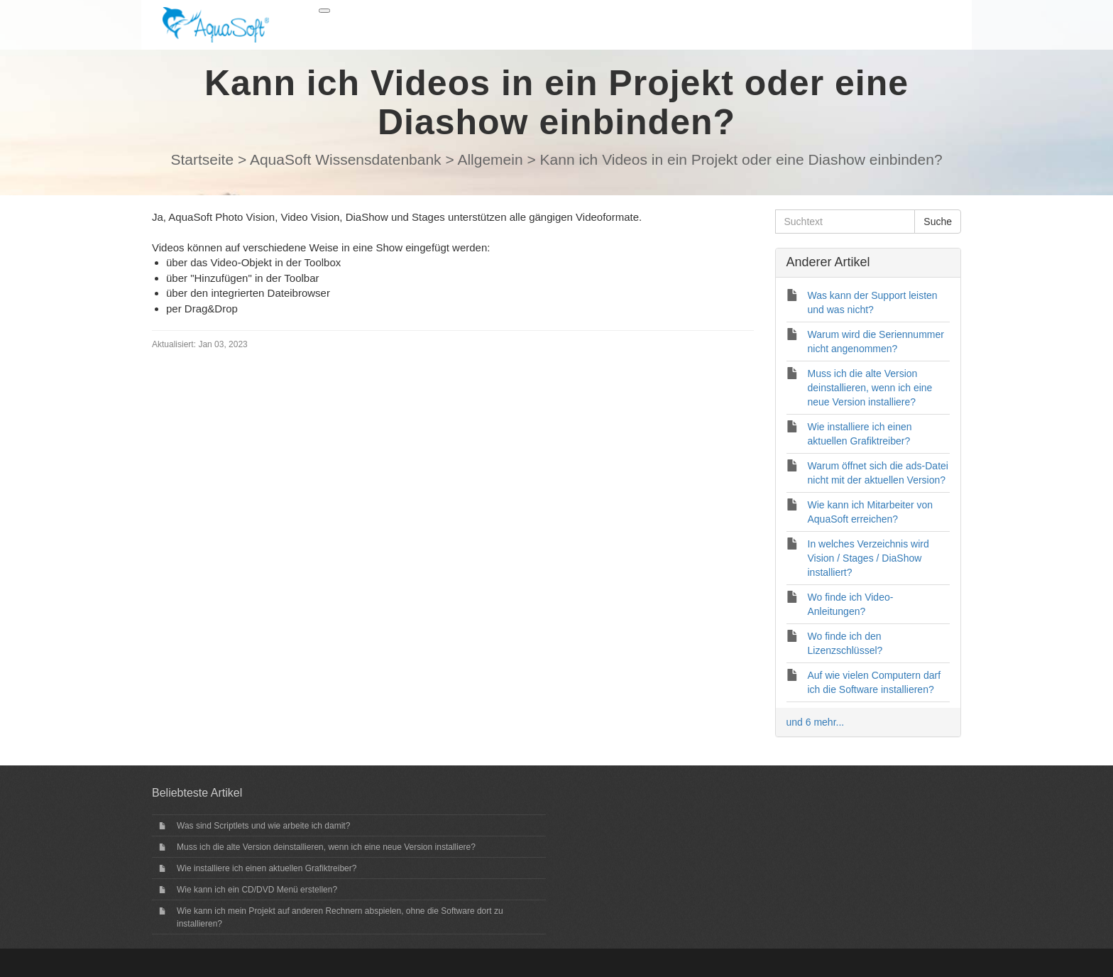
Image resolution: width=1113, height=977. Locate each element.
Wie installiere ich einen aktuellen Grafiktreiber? (266, 868)
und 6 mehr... (815, 722)
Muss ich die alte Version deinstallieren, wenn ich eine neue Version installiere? (326, 847)
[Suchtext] (845, 221)
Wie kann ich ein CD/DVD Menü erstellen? (257, 890)
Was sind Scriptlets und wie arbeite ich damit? (263, 826)
